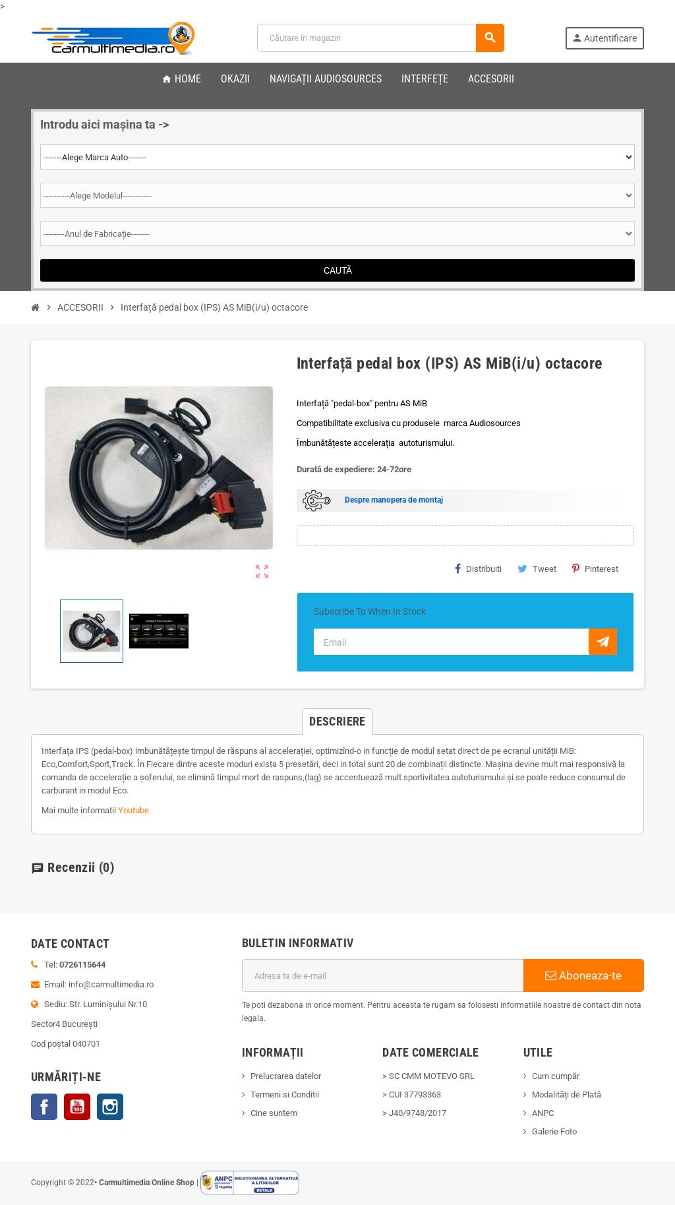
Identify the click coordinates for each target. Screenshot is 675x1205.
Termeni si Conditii (284, 1094)
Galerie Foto (554, 1131)
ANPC (543, 1113)
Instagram (110, 1107)
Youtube (133, 810)
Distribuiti (478, 568)
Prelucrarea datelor (285, 1076)
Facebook (44, 1107)
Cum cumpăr (555, 1076)
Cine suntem (273, 1113)
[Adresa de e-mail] (382, 975)
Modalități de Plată (566, 1094)
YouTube (77, 1107)
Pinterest (595, 568)
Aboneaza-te (583, 975)
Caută (338, 270)
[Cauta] (380, 38)
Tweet (536, 568)
